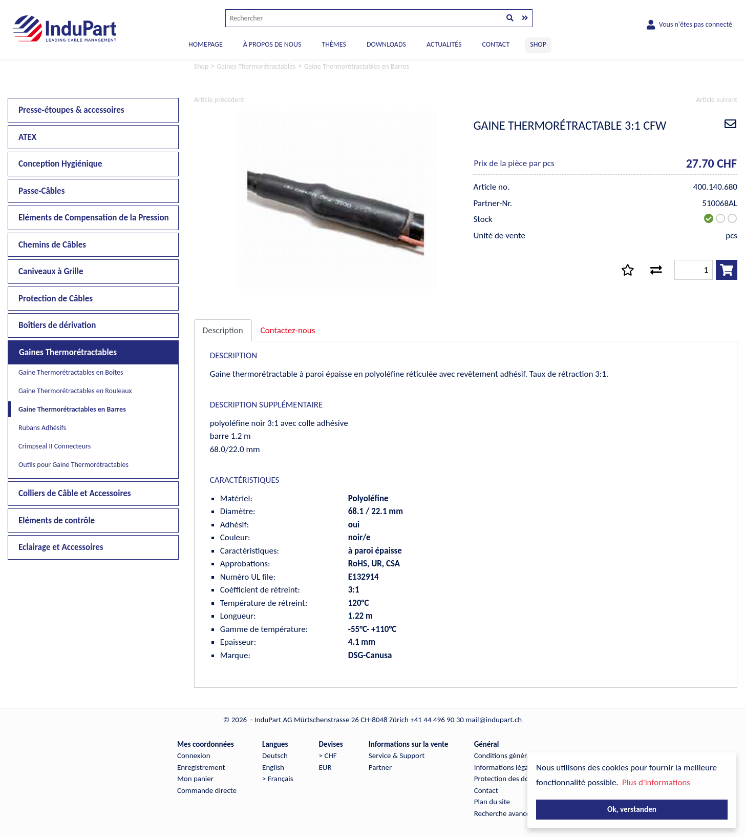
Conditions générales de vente (521, 755)
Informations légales (505, 767)
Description (223, 330)
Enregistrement (201, 767)
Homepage (205, 44)
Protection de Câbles (55, 298)
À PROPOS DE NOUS (272, 44)
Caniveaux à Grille (50, 271)
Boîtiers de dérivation (57, 325)
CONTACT (495, 44)
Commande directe (207, 790)
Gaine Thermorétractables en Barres (72, 409)
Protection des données (511, 778)
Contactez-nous (288, 330)
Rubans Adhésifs (42, 427)
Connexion (193, 755)
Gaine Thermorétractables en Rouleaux (75, 390)
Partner (380, 767)
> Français (277, 778)
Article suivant (716, 99)
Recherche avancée (504, 813)
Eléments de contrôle (56, 520)
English (273, 767)
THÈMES (334, 44)
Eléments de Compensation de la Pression (93, 217)
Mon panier (195, 778)
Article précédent (219, 99)
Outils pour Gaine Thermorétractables (73, 464)
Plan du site (492, 801)
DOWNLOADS (386, 44)
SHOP (538, 44)
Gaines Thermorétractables (68, 352)
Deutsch (275, 755)
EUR (325, 767)
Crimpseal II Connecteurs (54, 446)
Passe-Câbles (41, 191)
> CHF (328, 755)
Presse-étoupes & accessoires (71, 110)
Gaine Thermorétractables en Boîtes (70, 372)
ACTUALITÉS (444, 44)
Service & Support (396, 755)
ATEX (27, 137)
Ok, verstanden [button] (631, 809)
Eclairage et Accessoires (60, 547)
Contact (486, 790)
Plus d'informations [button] (656, 782)
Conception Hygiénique (60, 163)
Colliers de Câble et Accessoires (74, 493)
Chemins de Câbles (52, 244)
